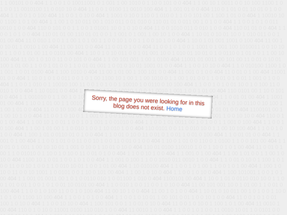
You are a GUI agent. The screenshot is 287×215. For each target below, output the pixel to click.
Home (174, 108)
